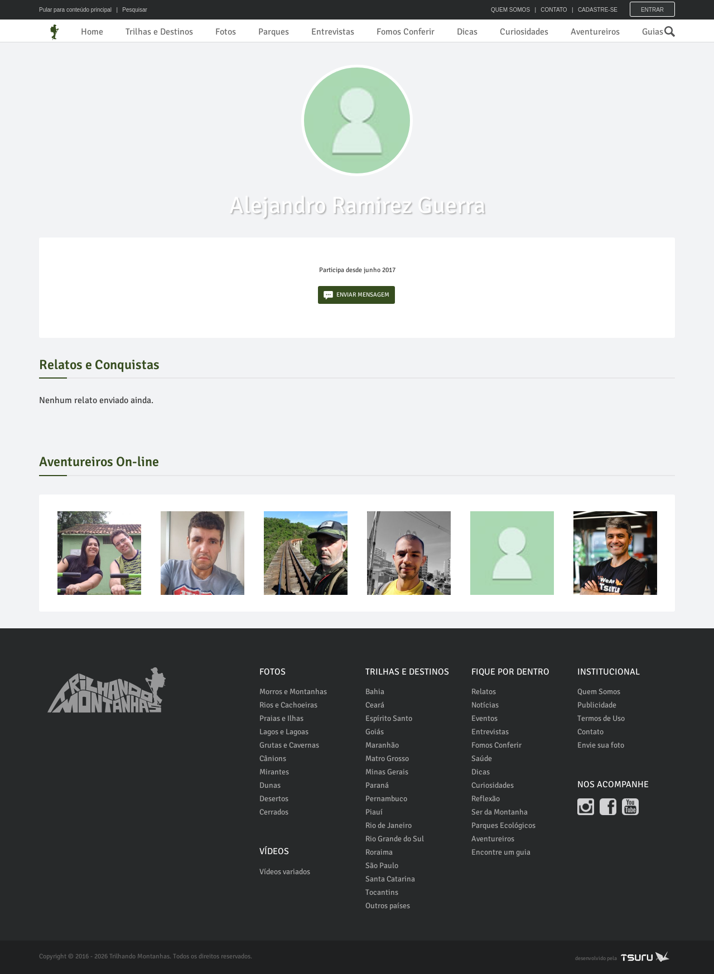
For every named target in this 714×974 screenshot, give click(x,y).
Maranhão (382, 745)
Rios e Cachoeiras (288, 705)
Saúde (481, 758)
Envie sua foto (600, 745)
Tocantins (381, 892)
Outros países (387, 905)
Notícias (485, 705)
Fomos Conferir (406, 31)
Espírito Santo (388, 718)
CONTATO (554, 10)
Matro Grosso (387, 758)
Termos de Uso (601, 718)
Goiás (374, 731)
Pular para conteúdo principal (75, 10)
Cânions (272, 758)
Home (92, 31)
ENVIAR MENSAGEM (356, 295)
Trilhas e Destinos (159, 31)
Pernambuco (386, 798)
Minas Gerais (386, 772)
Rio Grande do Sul (394, 839)
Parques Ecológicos (503, 825)
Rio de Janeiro (388, 825)
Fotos (225, 31)
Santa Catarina (390, 879)
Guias (652, 31)
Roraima (379, 852)
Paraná (377, 785)
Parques (273, 31)
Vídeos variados (284, 871)
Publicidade (596, 705)
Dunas (270, 785)
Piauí (374, 812)
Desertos (273, 798)
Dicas (467, 31)
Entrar (652, 10)
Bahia (374, 691)
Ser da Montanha (499, 812)
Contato (590, 731)
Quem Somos (598, 691)
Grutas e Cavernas (289, 745)
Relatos (483, 691)
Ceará (374, 705)
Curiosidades (524, 31)
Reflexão (485, 798)
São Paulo (381, 865)
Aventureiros (595, 31)
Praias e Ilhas (281, 718)
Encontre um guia (500, 852)
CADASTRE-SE (597, 10)
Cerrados (273, 812)
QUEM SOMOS (510, 10)
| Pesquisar (130, 10)
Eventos (484, 718)
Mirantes (274, 772)
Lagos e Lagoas (283, 731)
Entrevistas (332, 31)
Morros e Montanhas (293, 691)
